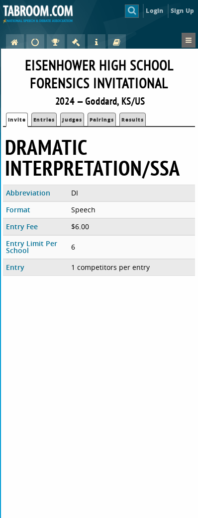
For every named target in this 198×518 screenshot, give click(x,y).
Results (132, 119)
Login (154, 10)
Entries (44, 119)
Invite (17, 119)
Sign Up (182, 10)
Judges (72, 119)
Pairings (102, 119)
